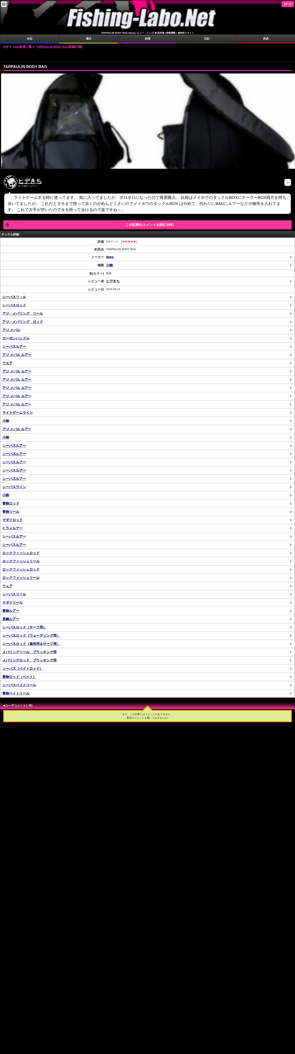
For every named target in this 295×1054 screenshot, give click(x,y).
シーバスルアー (14, 346)
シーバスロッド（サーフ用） (24, 627)
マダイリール (12, 602)
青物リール (10, 511)
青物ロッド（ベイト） (19, 677)
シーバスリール (14, 594)
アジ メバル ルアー (16, 355)
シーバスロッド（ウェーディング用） (31, 635)
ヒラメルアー (12, 528)
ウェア (7, 586)
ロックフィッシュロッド (21, 553)
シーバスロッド (14, 305)
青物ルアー (10, 611)
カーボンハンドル (15, 338)
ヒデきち (30, 181)
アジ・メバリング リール (22, 313)
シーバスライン (14, 487)
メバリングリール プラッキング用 (29, 652)
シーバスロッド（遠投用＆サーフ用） (31, 644)
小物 (109, 265)
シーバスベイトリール (19, 685)
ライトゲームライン (17, 412)
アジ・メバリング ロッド (22, 322)
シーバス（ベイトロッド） (22, 668)
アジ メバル (11, 330)
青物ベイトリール (15, 693)
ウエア (7, 363)
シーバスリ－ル (14, 297)
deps (110, 257)
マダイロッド (12, 520)
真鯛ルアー (10, 619)
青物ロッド (10, 503)
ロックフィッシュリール (21, 561)
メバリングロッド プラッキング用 (29, 660)
